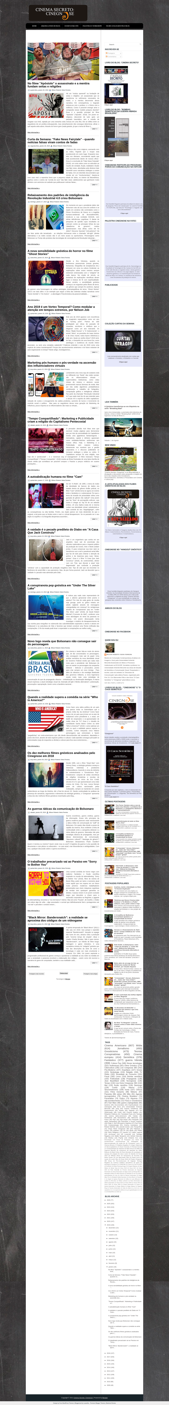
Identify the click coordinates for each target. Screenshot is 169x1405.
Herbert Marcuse (136, 1136)
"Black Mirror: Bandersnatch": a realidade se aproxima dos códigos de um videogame (58, 919)
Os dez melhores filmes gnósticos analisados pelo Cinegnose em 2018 (61, 754)
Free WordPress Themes (66, 1403)
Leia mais (123, 815)
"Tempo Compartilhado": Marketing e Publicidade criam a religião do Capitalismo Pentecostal (61, 420)
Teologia (139, 1114)
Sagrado (131, 1110)
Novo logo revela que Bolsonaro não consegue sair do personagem (62, 643)
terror (119, 1107)
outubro (111, 1235)
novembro (112, 1231)
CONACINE (122, 1164)
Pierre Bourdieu (126, 1152)
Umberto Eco (133, 1138)
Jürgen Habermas (136, 1145)
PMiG (138, 1148)
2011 (108, 1378)
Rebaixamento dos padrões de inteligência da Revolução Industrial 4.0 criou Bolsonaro (58, 196)
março (111, 1260)
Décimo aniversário (130, 1175)
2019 (108, 1225)
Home (34, 26)
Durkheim (108, 1166)
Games (125, 1132)
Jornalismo (123, 1048)
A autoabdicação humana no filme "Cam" (55, 476)
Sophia (121, 1110)
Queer (138, 1184)
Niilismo (134, 1092)
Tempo (107, 1083)
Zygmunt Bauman (110, 1150)
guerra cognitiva (125, 1123)
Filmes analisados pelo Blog (118, 26)
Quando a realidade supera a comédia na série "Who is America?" (63, 698)
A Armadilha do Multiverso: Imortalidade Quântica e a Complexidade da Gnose (125, 835)
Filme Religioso (113, 1132)
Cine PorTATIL (138, 1164)
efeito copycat (137, 1132)
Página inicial (64, 973)
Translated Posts (127, 1114)
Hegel (109, 1179)
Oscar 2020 (128, 1182)
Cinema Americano (115, 1045)
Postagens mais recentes (36, 973)
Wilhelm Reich (115, 1155)
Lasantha (86, 1403)
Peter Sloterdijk (114, 1170)
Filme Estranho (117, 1092)
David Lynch (136, 1157)
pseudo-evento (125, 1127)
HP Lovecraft (126, 1134)
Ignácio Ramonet (118, 1179)
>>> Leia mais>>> (134, 743)
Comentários (111, 56)
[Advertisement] (84, 35)
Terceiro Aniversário (114, 1188)
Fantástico (110, 1060)
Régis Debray (131, 1186)
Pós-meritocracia (121, 1161)
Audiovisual (114, 1066)
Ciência (139, 1090)
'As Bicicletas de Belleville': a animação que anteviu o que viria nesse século (126, 1009)
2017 (108, 1357)
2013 (108, 1371)
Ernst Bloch (132, 1177)
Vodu (124, 1188)
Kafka (127, 1179)
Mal (105, 1085)
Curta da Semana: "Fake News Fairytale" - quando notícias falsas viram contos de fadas (61, 141)
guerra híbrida (133, 1060)
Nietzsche (134, 1118)
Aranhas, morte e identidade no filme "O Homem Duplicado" (127, 888)
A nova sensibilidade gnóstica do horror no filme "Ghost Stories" (60, 252)
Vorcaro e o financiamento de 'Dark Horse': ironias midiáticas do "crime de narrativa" (127, 931)
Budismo (114, 1164)
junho (110, 1249)
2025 (108, 1203)
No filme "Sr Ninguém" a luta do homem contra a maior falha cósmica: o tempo (127, 1024)
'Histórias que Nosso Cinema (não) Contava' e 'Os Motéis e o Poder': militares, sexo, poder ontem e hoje (127, 902)
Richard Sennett (137, 1147)
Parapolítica (138, 1127)
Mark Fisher (115, 1152)
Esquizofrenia (109, 1110)
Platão (140, 1130)
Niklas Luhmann (123, 1180)
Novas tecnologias (134, 1063)
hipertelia (132, 1150)
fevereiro (112, 1263)
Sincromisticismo (111, 1090)
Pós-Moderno (109, 1070)
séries (119, 1094)
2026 (108, 1200)
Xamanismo (127, 1155)
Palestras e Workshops (92, 26)
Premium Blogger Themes (97, 1403)
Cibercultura (109, 1068)
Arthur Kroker (108, 1157)
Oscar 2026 (117, 1184)
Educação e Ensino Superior (131, 1121)
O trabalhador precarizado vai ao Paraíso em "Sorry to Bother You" (62, 863)
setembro (112, 1238)
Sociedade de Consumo (126, 1074)
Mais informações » (34, 132)
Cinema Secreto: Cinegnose (83, 1398)
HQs (114, 1119)
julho (110, 1245)
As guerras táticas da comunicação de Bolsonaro (61, 808)
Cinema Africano (109, 1145)
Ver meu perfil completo (114, 683)
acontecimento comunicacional (114, 1141)
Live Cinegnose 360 (128, 1068)
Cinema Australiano (131, 1125)
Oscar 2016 (124, 1159)
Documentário (119, 1105)
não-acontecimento (112, 1101)
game (137, 1162)
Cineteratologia (113, 1125)
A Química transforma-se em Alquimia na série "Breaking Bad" (121, 407)
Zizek (129, 1188)
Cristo (120, 1112)
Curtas (114, 1088)
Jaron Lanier (124, 1154)
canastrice (107, 1190)
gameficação (133, 1190)
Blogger (67, 979)
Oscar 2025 (107, 1184)
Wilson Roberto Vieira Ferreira (119, 654)
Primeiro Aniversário (128, 1170)
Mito (129, 1094)
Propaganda (131, 1079)
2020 (108, 1221)
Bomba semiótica (134, 1077)
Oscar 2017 (132, 1168)
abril (110, 1256)
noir (134, 1173)
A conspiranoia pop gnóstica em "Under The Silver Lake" (62, 587)
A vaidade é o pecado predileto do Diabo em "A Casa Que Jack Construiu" (63, 531)
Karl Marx (112, 1103)
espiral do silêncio (120, 1190)
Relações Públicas (110, 1114)
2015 (108, 1364)
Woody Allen (136, 1171)
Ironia (127, 1090)
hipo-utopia (123, 1119)
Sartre (137, 1139)
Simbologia (114, 1072)
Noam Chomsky (125, 1147)
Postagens (110, 53)
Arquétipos (126, 1070)
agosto (111, 1242)
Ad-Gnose (112, 1134)
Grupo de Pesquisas (123, 1139)
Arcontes (136, 1155)
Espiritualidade (133, 1105)
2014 (108, 1367)
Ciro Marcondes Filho (122, 1157)
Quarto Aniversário (128, 1184)
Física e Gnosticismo (133, 1101)
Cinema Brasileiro (129, 1096)
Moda (131, 1130)
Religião (129, 1072)
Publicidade (115, 1079)
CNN (121, 1175)
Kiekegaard (134, 1141)
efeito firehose (120, 1173)
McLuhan (113, 1180)
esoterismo (122, 1150)
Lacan (106, 1159)
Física (106, 1119)
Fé (124, 1130)
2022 (108, 1214)
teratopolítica (110, 1191)
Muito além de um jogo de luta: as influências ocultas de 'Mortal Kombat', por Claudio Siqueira (126, 965)
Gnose (139, 1070)
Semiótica (128, 1057)
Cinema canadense (131, 1108)
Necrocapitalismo (112, 1147)
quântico (116, 1130)
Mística (110, 1138)
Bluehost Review (111, 1403)
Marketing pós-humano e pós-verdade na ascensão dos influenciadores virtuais (62, 364)
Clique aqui (108, 105)
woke (117, 1191)
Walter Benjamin (120, 1136)
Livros (118, 1077)
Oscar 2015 (123, 1168)
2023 (108, 1211)
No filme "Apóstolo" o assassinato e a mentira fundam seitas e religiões (58, 85)
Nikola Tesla (114, 1168)
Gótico (122, 1098)
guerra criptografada (129, 1103)
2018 (108, 1353)
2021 (108, 1218)
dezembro (112, 1228)
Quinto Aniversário (109, 1186)
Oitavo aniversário (109, 1182)
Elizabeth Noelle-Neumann (119, 1177)
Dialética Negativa (122, 1145)
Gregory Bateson (132, 1166)
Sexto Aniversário (117, 1171)
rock (116, 1175)
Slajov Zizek (128, 1171)
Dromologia (107, 1139)
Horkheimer (108, 1118)
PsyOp (121, 1138)
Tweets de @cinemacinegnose (114, 1038)
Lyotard (106, 1180)
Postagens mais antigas (90, 973)
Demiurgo (138, 1085)
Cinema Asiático (132, 1112)
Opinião (133, 1154)
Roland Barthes (109, 1127)
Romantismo (122, 1118)
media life (122, 1143)
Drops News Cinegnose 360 (118, 1129)
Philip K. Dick (112, 1123)
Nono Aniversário (135, 1180)
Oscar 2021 (137, 1182)
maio (110, 1253)
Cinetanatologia (111, 1148)
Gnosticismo (111, 1051)
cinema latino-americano (118, 1116)
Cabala (135, 1116)
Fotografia (135, 1119)
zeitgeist (114, 1154)
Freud (106, 1077)
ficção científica (120, 1085)
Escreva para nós (71, 26)
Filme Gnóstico (131, 1066)
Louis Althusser (135, 1179)
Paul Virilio (138, 1123)
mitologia (128, 1173)
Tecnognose (131, 1081)
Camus (130, 1164)
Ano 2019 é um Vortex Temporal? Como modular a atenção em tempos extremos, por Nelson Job (61, 308)
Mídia (139, 1045)
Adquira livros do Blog (50, 26)
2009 (108, 1385)
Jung (117, 1108)
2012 (108, 1374)
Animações (108, 1107)
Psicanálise (109, 1098)
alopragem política (109, 1173)
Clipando (121, 1148)
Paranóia (108, 1094)
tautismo (107, 1105)
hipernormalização (110, 1143)
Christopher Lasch (134, 1143)
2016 (108, 1360)
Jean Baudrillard (111, 1081)
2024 (108, 1207)
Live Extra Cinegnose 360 (126, 1083)
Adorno (131, 1088)
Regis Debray (121, 1186)
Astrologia (107, 1164)
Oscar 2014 (120, 1182)
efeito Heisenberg (110, 1121)
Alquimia (134, 1098)
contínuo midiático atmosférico (123, 1162)
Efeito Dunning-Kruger (120, 1166)
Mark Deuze (130, 1148)
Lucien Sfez (114, 1159)
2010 (108, 1381)
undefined (116, 815)
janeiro (111, 1267)
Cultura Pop (116, 1063)
